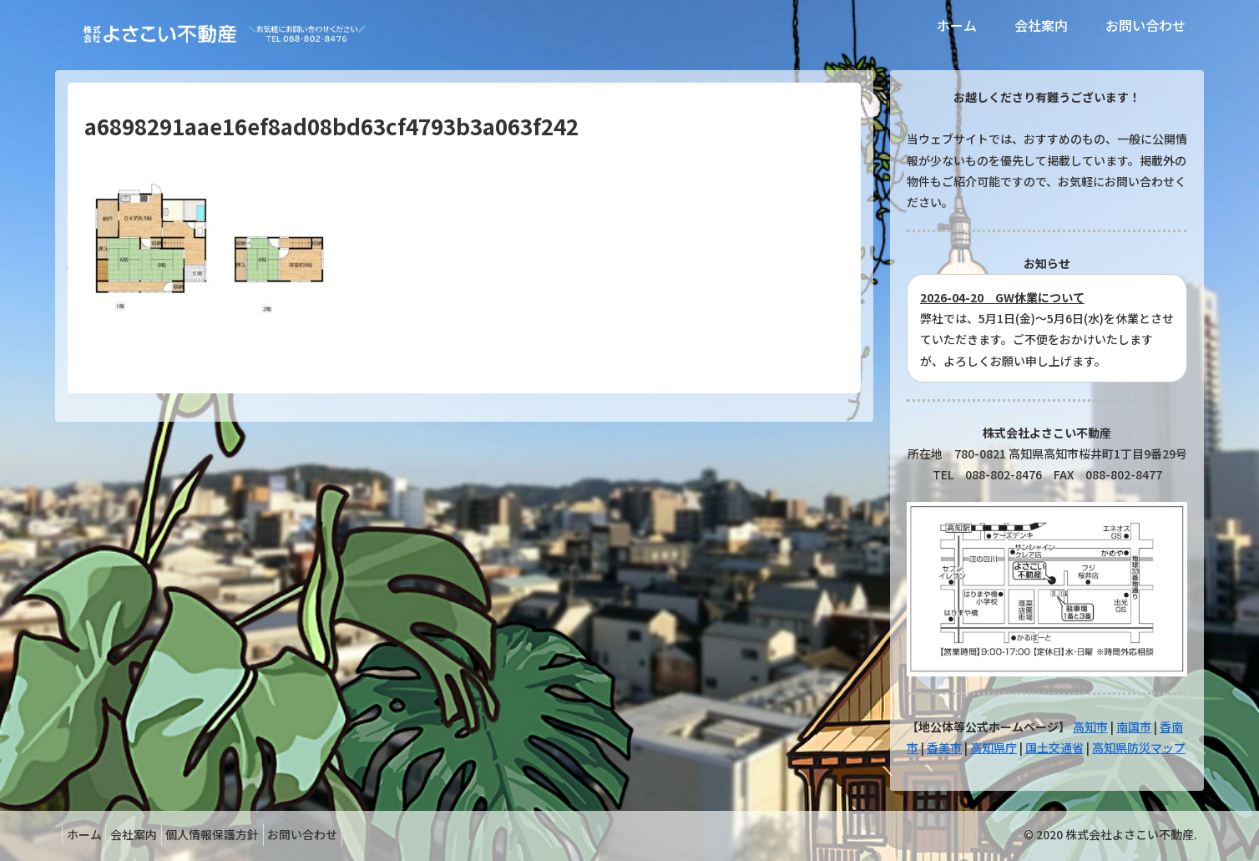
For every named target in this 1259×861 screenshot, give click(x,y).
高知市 (1090, 726)
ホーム (88, 834)
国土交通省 (1054, 747)
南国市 (1133, 726)
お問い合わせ (334, 834)
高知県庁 (993, 747)
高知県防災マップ (1139, 747)
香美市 (944, 747)
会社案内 (147, 834)
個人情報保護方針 (234, 834)
